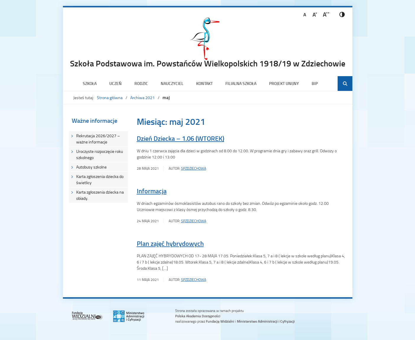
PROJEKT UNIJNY (284, 83)
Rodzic (141, 83)
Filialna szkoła (240, 83)
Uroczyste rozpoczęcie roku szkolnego (99, 154)
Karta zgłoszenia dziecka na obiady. (100, 195)
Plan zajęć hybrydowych (170, 243)
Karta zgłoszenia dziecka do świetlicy (99, 179)
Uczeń (115, 83)
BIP (315, 83)
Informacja (152, 190)
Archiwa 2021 (142, 97)
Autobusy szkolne (91, 167)
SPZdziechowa (193, 168)
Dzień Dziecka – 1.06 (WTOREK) (180, 138)
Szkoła (90, 83)
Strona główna (110, 97)
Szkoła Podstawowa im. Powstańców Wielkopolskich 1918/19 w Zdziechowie (207, 63)
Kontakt (204, 83)
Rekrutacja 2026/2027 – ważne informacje (98, 139)
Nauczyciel (172, 83)
